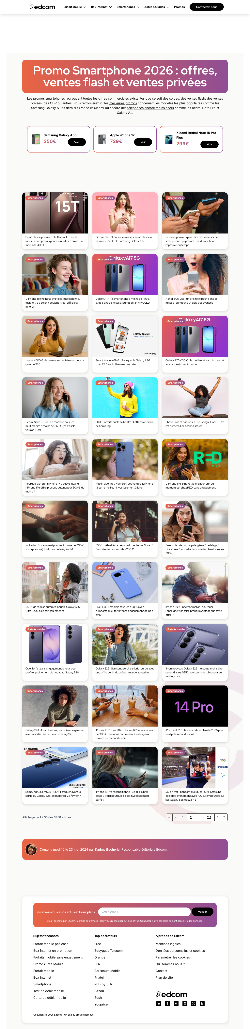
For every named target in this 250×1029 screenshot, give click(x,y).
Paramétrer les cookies (173, 957)
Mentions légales (168, 944)
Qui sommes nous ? (170, 964)
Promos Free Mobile (48, 964)
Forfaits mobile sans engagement (58, 957)
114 (209, 817)
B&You (99, 991)
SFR (97, 964)
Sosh (98, 998)
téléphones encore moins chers (150, 108)
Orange (99, 957)
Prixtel (99, 977)
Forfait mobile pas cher (50, 944)
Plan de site (164, 977)
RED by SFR (103, 984)
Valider (202, 911)
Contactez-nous (206, 7)
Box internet (42, 977)
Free (97, 944)
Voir (76, 142)
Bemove (89, 1014)
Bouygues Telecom (108, 951)
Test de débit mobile (48, 991)
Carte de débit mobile (49, 998)
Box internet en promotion (52, 951)
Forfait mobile (43, 971)
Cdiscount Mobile (107, 971)
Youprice (101, 1004)
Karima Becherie (107, 849)
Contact (161, 971)
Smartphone (42, 984)
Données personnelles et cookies (180, 951)
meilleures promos (123, 103)
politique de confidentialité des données (180, 920)
